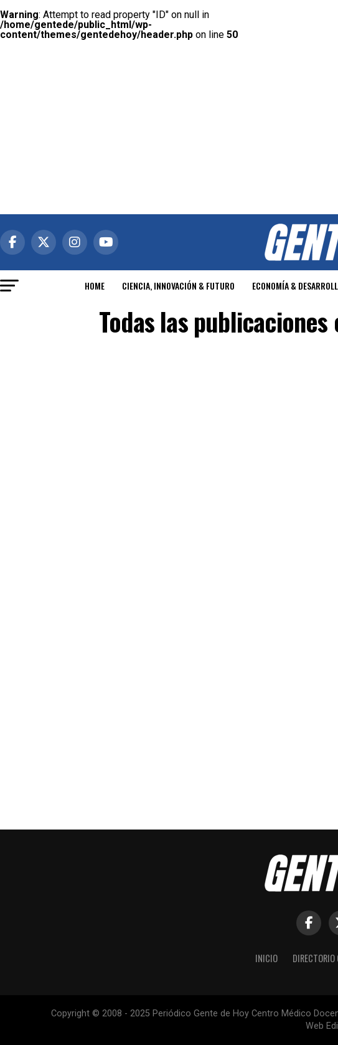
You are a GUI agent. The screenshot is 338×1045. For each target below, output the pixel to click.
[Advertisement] (169, 87)
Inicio (266, 958)
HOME (95, 285)
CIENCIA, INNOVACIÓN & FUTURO (178, 285)
